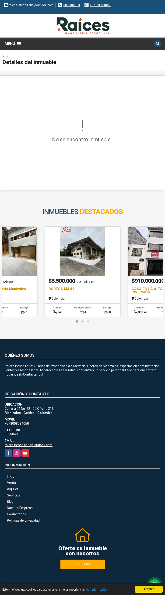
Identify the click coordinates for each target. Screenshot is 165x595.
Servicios (13, 495)
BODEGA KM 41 (61, 289)
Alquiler (12, 489)
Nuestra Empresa (20, 508)
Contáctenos (16, 514)
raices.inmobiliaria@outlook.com (29, 445)
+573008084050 (100, 5)
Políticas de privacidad (23, 520)
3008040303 (71, 5)
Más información (96, 590)
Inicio (5, 56)
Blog (10, 501)
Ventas (12, 483)
